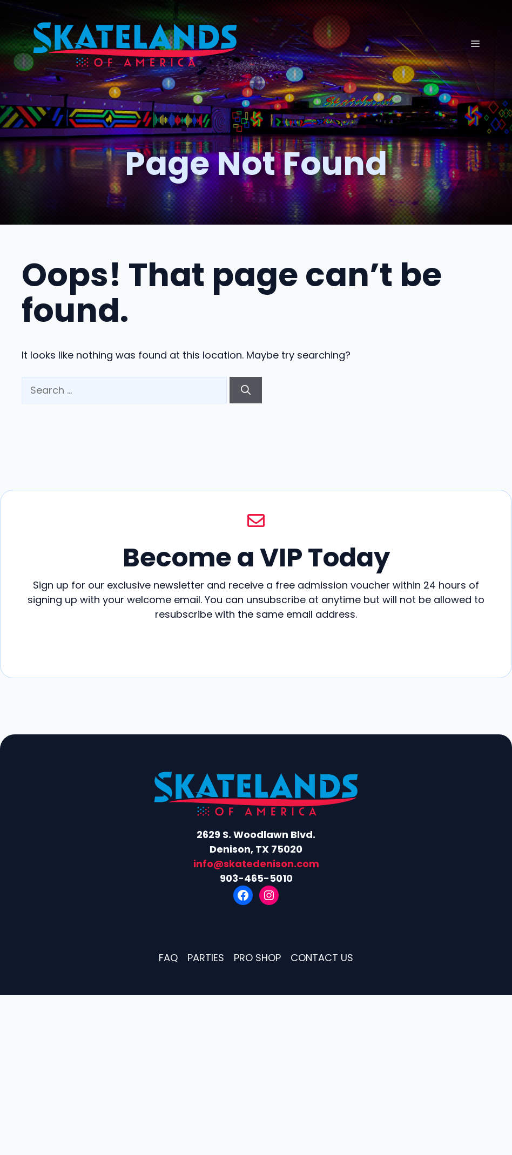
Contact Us (322, 957)
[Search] (246, 390)
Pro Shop (257, 957)
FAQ (168, 957)
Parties (205, 957)
